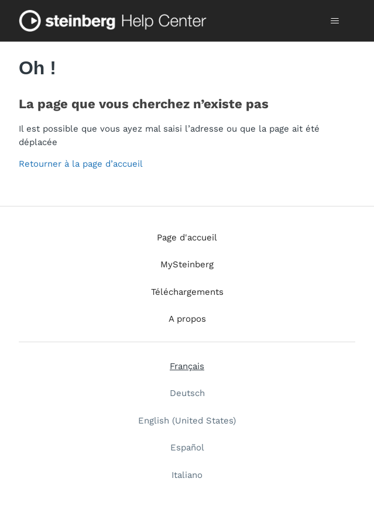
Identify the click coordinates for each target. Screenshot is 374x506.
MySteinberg (187, 264)
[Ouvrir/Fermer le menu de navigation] (334, 21)
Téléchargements (187, 292)
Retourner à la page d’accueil (81, 164)
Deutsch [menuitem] (187, 393)
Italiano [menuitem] (187, 475)
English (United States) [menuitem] (187, 420)
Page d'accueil (187, 237)
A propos (187, 319)
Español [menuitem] (187, 447)
